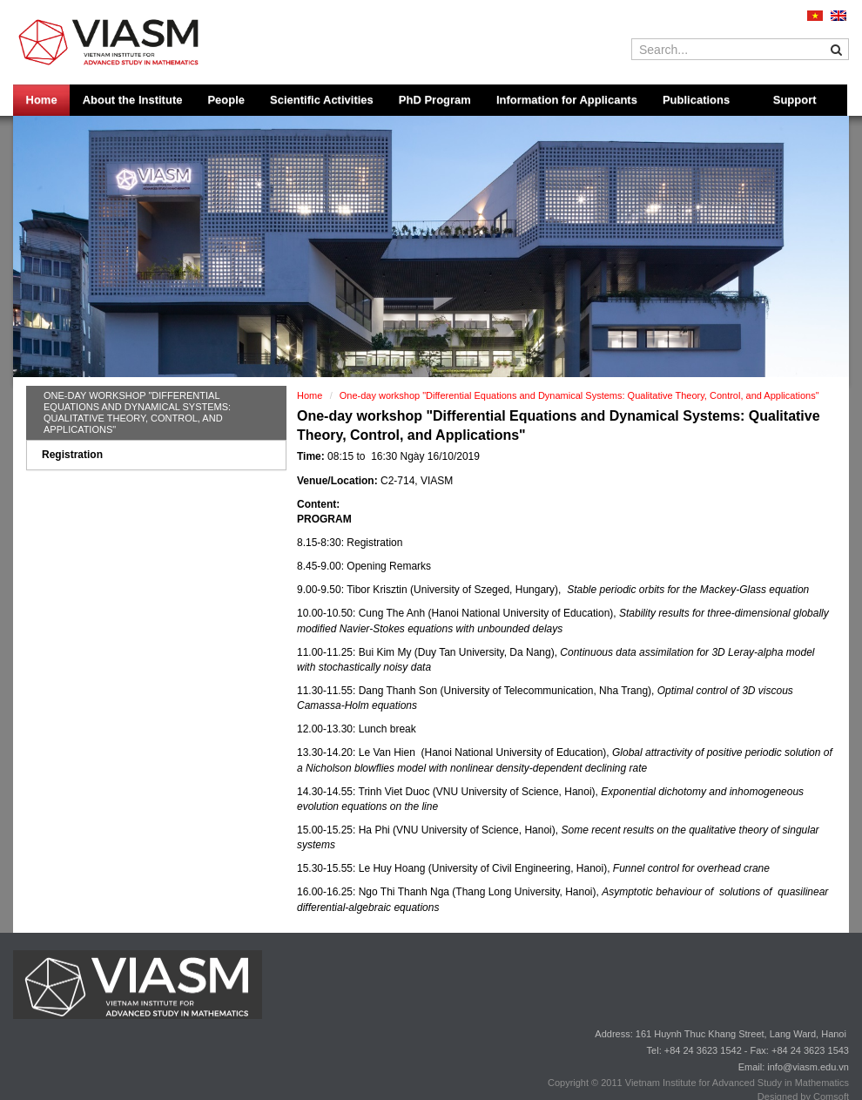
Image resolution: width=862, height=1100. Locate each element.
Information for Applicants (566, 99)
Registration (72, 455)
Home (41, 99)
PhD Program (435, 99)
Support (795, 99)
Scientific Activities (322, 99)
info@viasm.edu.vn (808, 1067)
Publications (696, 99)
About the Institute (133, 99)
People (226, 99)
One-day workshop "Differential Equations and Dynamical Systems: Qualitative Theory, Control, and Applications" (137, 412)
